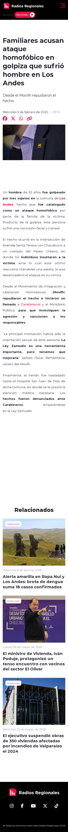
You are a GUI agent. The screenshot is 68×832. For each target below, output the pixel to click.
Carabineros (30, 304)
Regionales (13, 523)
